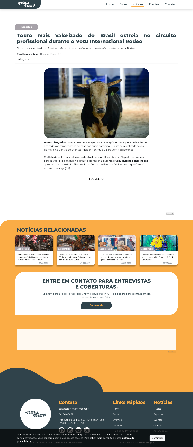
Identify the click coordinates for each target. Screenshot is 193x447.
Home (110, 4)
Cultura (157, 424)
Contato (170, 4)
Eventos (154, 4)
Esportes (158, 413)
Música (157, 408)
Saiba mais (96, 304)
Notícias (138, 4)
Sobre (123, 4)
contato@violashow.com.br (73, 408)
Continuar (157, 438)
